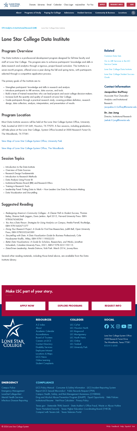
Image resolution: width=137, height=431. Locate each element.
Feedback (115, 426)
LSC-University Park (78, 347)
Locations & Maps (44, 354)
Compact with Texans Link (47, 412)
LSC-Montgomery (78, 334)
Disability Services (44, 347)
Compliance (45, 382)
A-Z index (40, 325)
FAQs (108, 426)
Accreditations (42, 334)
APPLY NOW (25, 306)
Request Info (117, 4)
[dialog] (129, 423)
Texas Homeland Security (47, 409)
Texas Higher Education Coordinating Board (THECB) (86, 409)
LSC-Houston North (79, 328)
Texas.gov (40, 406)
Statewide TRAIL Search (58, 406)
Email (49, 5)
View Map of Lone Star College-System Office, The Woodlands (33, 148)
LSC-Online (75, 341)
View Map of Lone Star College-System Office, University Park (32, 141)
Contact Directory (44, 344)
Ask (131, 4)
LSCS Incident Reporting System (101, 388)
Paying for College (53, 13)
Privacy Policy (82, 400)
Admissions (69, 13)
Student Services (85, 13)
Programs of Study (33, 13)
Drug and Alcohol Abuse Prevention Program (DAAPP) (61, 397)
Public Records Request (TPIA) (81, 391)
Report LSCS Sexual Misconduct (50, 391)
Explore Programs (68, 306)
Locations (123, 13)
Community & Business (105, 13)
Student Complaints (45, 363)
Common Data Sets (112, 56)
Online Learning (43, 360)
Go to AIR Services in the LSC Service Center (117, 62)
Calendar (58, 5)
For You (91, 5)
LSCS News (41, 357)
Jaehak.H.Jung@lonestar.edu (117, 120)
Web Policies (112, 397)
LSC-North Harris (78, 338)
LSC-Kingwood (77, 331)
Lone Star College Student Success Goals (119, 75)
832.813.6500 (110, 346)
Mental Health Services (12, 397)
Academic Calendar (45, 331)
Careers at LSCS (43, 341)
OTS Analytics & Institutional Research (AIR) (19, 28)
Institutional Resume (44, 400)
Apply (102, 4)
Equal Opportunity (96, 397)
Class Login (68, 5)
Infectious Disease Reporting (15, 400)
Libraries (41, 5)
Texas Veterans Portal (71, 412)
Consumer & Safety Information (70, 388)
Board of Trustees (44, 338)
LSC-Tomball (75, 344)
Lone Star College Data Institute (118, 69)
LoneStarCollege (11, 394)
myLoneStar (80, 5)
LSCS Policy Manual (45, 388)
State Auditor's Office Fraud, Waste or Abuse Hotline (96, 406)
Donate (32, 5)
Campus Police (8, 388)
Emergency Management (13, 391)
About (19, 13)
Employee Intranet (44, 351)
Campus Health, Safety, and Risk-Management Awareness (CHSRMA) (68, 394)
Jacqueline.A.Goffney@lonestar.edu (120, 107)
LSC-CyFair (75, 325)
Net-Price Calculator (64, 400)
